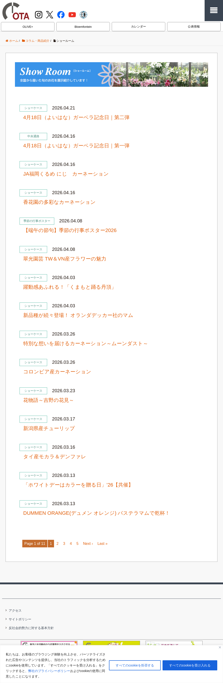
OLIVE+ (28, 26)
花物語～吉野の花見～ (48, 400)
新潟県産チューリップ (49, 428)
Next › (88, 544)
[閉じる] (220, 647)
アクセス (15, 610)
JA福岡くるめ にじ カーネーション (66, 174)
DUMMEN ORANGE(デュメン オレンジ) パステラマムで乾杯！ (96, 513)
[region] (111, 664)
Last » (102, 544)
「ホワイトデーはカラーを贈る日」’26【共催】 (78, 485)
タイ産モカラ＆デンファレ (54, 456)
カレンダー (138, 26)
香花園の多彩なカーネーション (59, 202)
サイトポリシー (20, 619)
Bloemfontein (83, 26)
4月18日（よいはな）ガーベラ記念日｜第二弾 (76, 117)
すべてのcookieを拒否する (135, 665)
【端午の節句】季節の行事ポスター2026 (70, 230)
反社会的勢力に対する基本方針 (31, 628)
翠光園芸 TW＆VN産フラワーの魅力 (64, 259)
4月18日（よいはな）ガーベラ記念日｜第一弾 (76, 145)
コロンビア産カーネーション (57, 372)
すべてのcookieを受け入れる (190, 665)
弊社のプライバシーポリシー (49, 671)
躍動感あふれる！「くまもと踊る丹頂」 (69, 287)
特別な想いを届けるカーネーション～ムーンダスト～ (85, 343)
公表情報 (194, 26)
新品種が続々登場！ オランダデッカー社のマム (78, 315)
